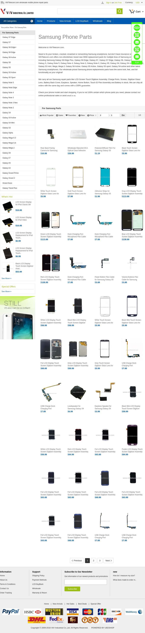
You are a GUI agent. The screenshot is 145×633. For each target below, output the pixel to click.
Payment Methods (39, 580)
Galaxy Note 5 (8, 82)
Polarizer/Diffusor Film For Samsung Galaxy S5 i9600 (105, 150)
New (82, 115)
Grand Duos (7, 183)
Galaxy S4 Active (9, 118)
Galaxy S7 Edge (9, 37)
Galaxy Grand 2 (9, 178)
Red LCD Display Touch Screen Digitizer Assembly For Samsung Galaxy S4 (78, 451)
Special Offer (96, 604)
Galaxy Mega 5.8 (9, 143)
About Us (3, 580)
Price (91, 115)
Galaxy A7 (7, 158)
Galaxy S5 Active (9, 72)
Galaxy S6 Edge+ (9, 47)
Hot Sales (70, 604)
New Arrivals (65, 21)
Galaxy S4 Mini (8, 123)
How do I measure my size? (124, 576)
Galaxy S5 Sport (9, 77)
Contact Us (4, 588)
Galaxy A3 (7, 168)
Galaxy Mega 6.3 (9, 138)
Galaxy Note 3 (8, 98)
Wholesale (98, 21)
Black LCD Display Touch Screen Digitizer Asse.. (24, 266)
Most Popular (47, 115)
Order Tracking (6, 593)
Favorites (71, 115)
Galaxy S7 (7, 42)
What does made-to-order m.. (124, 580)
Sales (59, 115)
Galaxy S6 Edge (9, 52)
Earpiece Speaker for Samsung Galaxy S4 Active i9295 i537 (103, 408)
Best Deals (82, 604)
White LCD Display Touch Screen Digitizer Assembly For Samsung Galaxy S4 (51, 451)
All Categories (18, 21)
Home (39, 21)
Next (108, 560)
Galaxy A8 (7, 153)
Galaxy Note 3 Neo (10, 103)
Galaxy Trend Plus (10, 188)
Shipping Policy (38, 576)
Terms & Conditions (7, 584)
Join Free (118, 3)
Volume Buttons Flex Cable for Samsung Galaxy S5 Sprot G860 (131, 279)
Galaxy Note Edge (10, 88)
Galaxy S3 (7, 128)
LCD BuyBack (81, 21)
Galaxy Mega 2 (8, 148)
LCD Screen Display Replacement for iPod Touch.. (24, 235)
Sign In (109, 3)
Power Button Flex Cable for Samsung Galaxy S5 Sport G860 (104, 279)
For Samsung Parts (20, 27)
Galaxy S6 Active (9, 57)
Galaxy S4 (7, 113)
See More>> (6, 278)
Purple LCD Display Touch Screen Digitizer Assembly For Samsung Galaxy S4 (132, 451)
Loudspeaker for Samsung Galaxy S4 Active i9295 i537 (76, 408)
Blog (109, 21)
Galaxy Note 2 (8, 108)
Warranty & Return (39, 593)
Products (51, 21)
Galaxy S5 (7, 67)
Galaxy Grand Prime (11, 173)
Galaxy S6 (7, 62)
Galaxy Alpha (8, 133)
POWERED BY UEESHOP (102, 628)
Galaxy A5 (7, 163)
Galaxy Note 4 (8, 93)
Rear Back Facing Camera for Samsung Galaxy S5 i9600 (49, 150)
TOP (137, 62)
